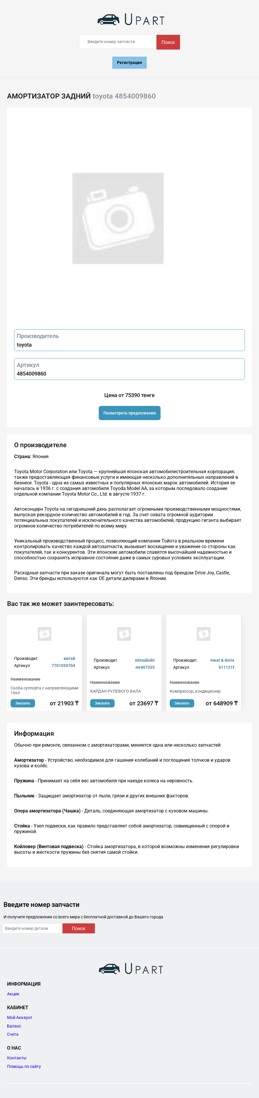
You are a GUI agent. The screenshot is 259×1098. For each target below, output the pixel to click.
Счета (13, 1034)
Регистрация (129, 62)
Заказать (22, 703)
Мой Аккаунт (19, 1017)
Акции (13, 994)
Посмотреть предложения (129, 413)
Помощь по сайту (24, 1066)
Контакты (17, 1058)
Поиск (168, 42)
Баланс (14, 1026)
